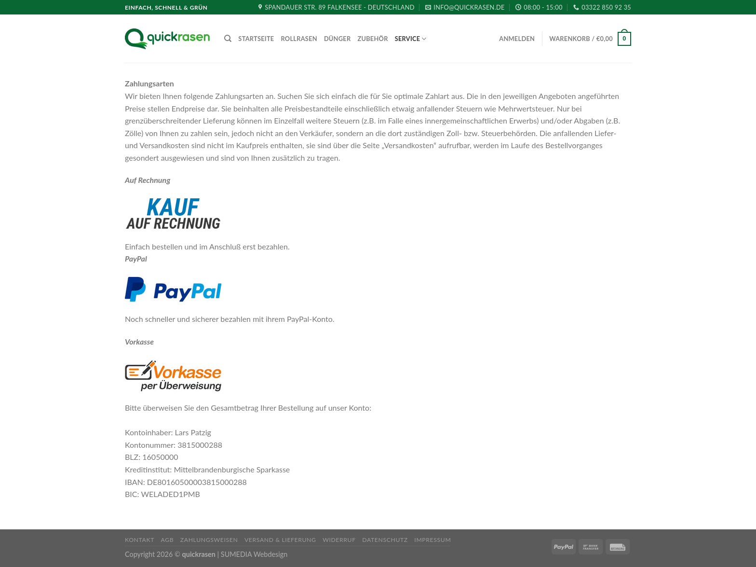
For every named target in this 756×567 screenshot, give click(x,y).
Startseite (256, 38)
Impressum (432, 539)
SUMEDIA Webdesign (254, 554)
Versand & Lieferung (280, 539)
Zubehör (372, 38)
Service (411, 38)
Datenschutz (385, 539)
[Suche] (227, 38)
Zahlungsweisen (209, 539)
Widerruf (339, 539)
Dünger (337, 38)
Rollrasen (299, 38)
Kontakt (139, 539)
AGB (167, 539)
